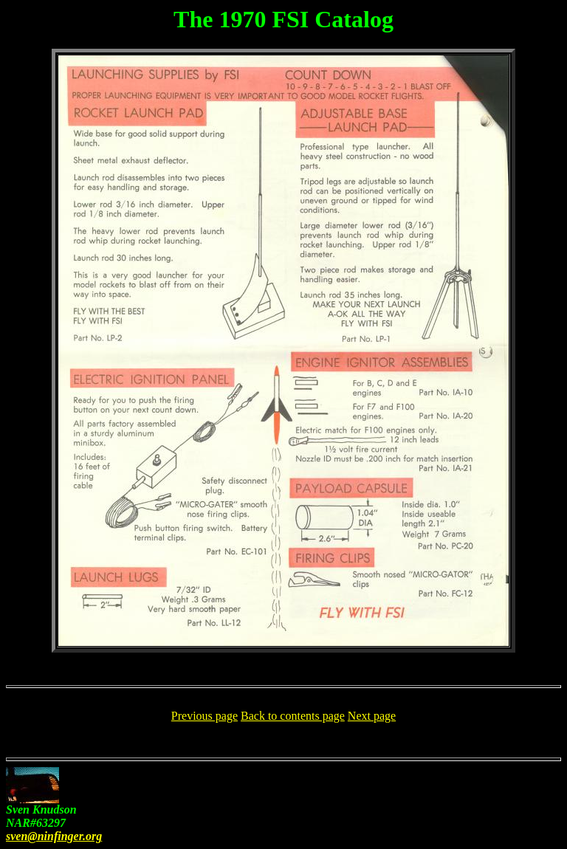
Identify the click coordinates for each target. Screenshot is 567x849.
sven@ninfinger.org (54, 836)
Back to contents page (293, 715)
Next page (372, 715)
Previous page (204, 715)
